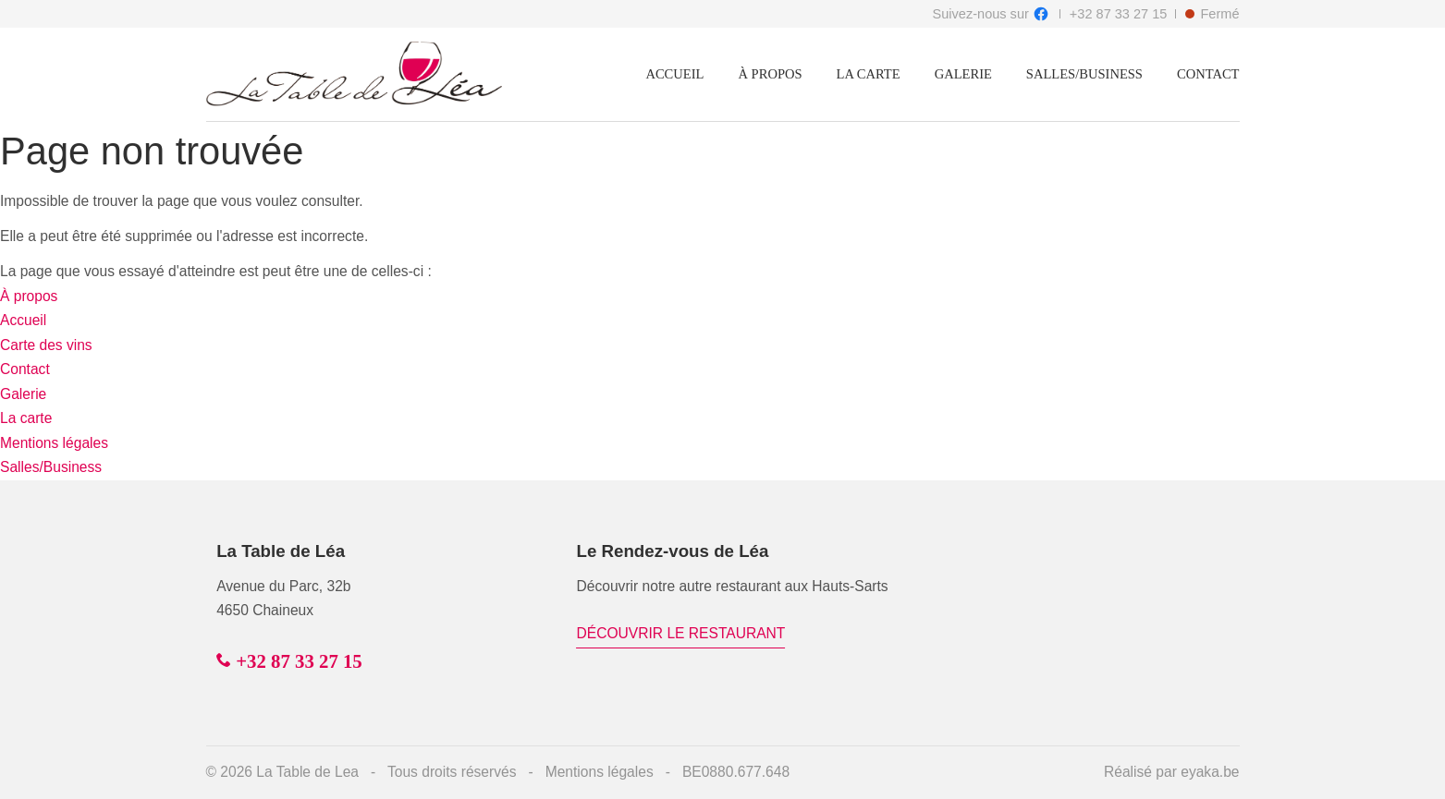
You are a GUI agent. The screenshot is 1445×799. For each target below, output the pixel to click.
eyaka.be (1210, 772)
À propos (770, 74)
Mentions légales (54, 443)
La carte (868, 74)
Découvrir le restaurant (681, 633)
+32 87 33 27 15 (1119, 14)
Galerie (963, 74)
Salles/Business (1084, 74)
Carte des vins (46, 345)
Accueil (674, 74)
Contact (1208, 74)
